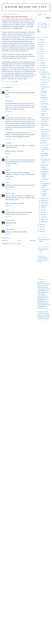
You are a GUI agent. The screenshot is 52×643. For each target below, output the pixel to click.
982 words (43, 142)
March (42, 217)
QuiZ (42, 181)
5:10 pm (7, 189)
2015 (40, 58)
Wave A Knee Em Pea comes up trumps (45, 161)
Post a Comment (6, 238)
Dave (6, 143)
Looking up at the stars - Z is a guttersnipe (45, 119)
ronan (39, 32)
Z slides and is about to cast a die (45, 125)
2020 (40, 49)
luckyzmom (8, 193)
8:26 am (7, 166)
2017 (40, 53)
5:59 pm (7, 205)
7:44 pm (7, 234)
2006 (40, 231)
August (43, 205)
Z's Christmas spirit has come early (45, 149)
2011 (40, 67)
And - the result (44, 179)
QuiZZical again (45, 165)
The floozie (43, 95)
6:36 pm (7, 216)
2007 (40, 229)
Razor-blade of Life (26, 6)
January (43, 221)
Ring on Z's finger (45, 138)
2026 (40, 39)
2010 (40, 70)
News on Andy (44, 145)
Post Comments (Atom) (15, 243)
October (43, 200)
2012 (40, 65)
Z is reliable (43, 140)
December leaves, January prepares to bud (45, 75)
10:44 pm (8, 139)
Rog (6, 170)
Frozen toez (44, 84)
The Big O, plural (45, 131)
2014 (40, 60)
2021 (40, 46)
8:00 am (7, 153)
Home (18, 240)
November (44, 198)
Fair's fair (43, 101)
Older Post (33, 240)
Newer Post (5, 240)
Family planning (45, 103)
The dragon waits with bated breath (45, 185)
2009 (40, 224)
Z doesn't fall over (45, 129)
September (44, 203)
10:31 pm (8, 111)
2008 (40, 226)
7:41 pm (7, 225)
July (42, 207)
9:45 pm (7, 97)
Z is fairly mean (44, 82)
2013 (40, 63)
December (44, 72)
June (42, 210)
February (43, 219)
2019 (40, 51)
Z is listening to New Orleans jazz (44, 155)
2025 (40, 42)
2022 (40, 44)
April (42, 214)
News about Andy (45, 79)
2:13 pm (7, 178)
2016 (40, 56)
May (42, 212)
